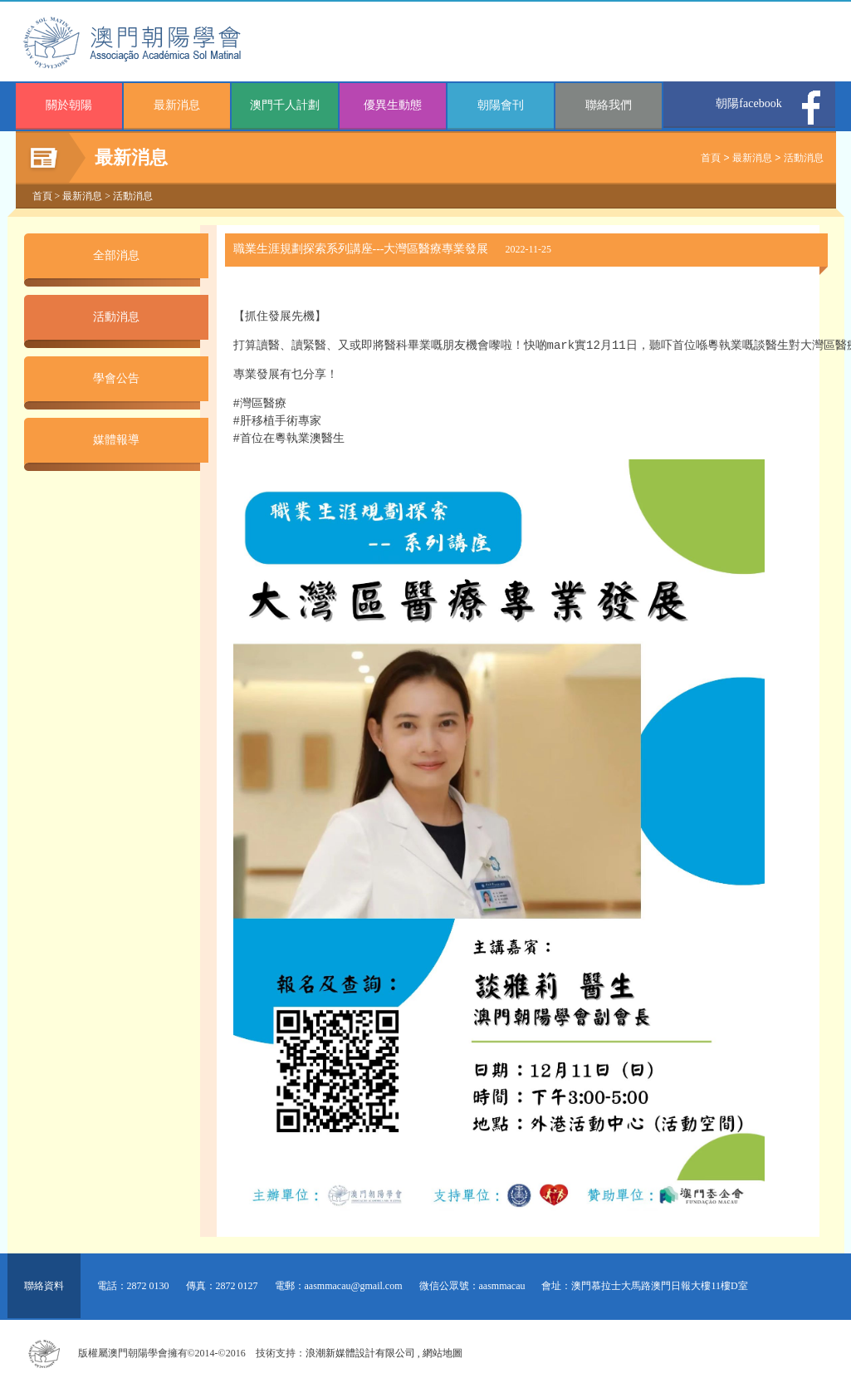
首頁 (711, 158)
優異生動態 (393, 105)
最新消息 (177, 105)
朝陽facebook (748, 103)
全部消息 (116, 255)
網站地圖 (442, 1350)
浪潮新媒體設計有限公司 (360, 1350)
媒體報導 (116, 440)
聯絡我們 (608, 105)
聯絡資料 (44, 1282)
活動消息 (804, 158)
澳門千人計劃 (285, 105)
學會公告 (116, 378)
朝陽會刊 (500, 105)
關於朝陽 (69, 105)
